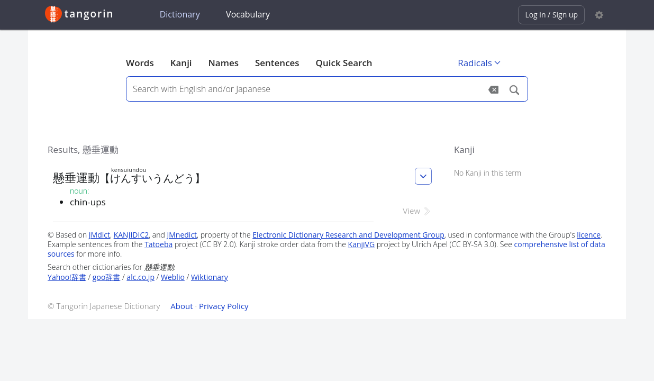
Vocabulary (248, 14)
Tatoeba (158, 244)
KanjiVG (361, 244)
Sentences (277, 63)
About (181, 306)
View (417, 210)
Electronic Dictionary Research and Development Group (348, 235)
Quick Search (344, 63)
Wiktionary (209, 277)
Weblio (173, 277)
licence (589, 235)
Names (223, 63)
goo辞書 (106, 277)
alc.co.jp (140, 277)
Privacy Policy (224, 306)
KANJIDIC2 (131, 235)
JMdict (99, 235)
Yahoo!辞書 (67, 277)
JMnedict (182, 235)
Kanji (181, 63)
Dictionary (180, 14)
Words (140, 63)
